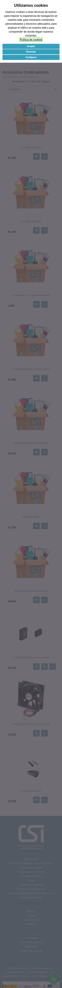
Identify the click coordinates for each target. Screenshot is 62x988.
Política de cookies (31, 39)
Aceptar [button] (31, 46)
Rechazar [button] (31, 51)
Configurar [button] (31, 57)
